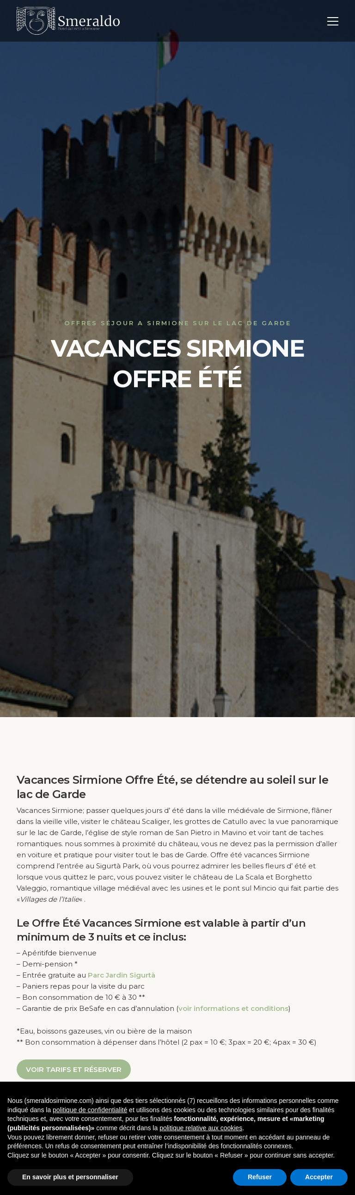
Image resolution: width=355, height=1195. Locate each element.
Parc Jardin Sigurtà (121, 975)
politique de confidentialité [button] (90, 1110)
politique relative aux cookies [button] (200, 1128)
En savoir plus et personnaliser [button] (70, 1177)
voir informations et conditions (233, 1008)
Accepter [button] (319, 1177)
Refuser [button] (260, 1177)
